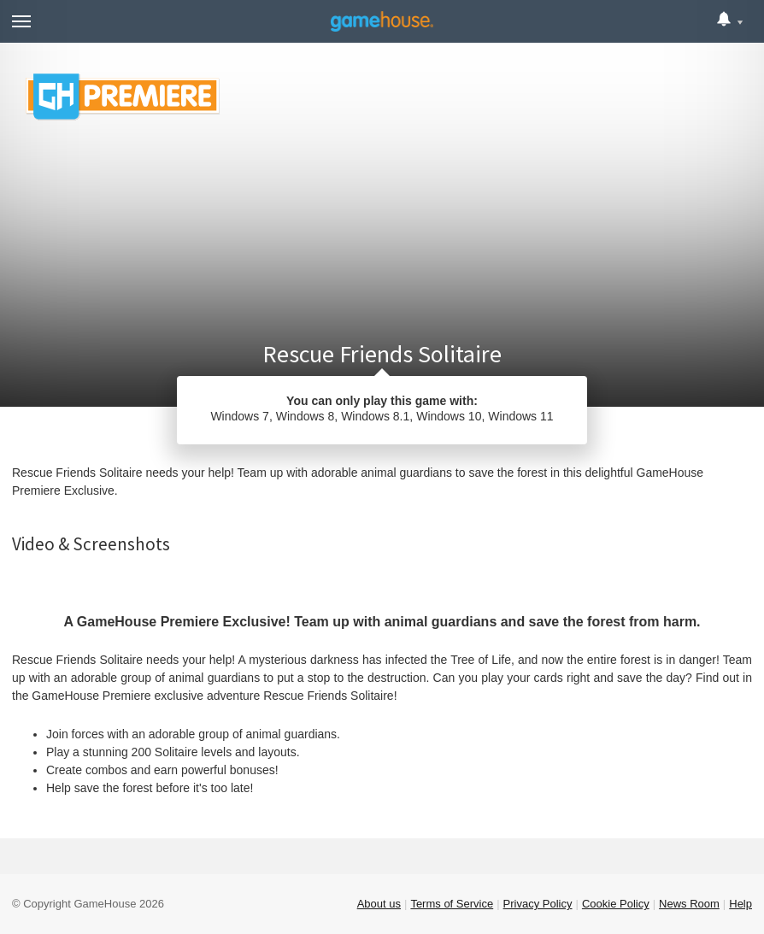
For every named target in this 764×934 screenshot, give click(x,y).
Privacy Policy (538, 903)
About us (379, 903)
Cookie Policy (615, 903)
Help (740, 903)
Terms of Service (451, 903)
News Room (689, 903)
